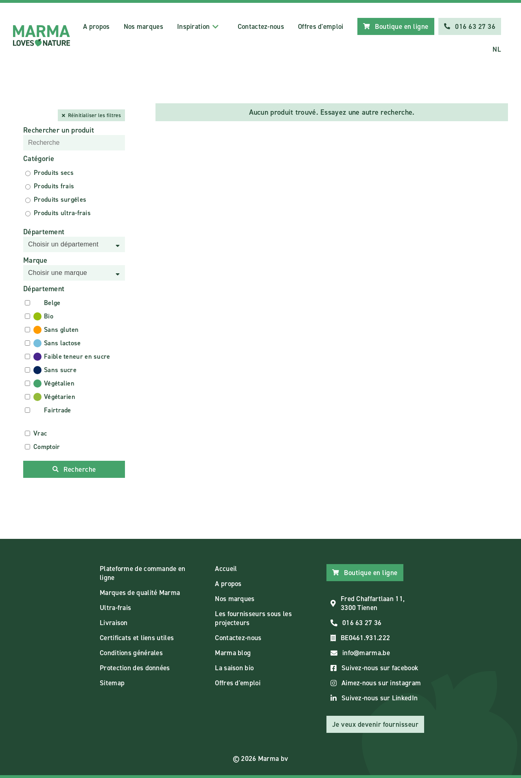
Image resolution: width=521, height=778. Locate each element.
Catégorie (39, 158)
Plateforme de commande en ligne (143, 573)
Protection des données (135, 667)
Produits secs (54, 172)
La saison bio (234, 667)
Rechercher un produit (58, 130)
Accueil (226, 568)
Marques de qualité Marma (140, 592)
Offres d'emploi (321, 26)
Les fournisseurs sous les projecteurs (253, 618)
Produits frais (54, 186)
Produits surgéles (60, 199)
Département (43, 232)
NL (497, 49)
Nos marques (143, 26)
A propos (96, 26)
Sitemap (112, 682)
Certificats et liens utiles (137, 637)
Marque (35, 260)
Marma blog (233, 652)
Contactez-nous (261, 26)
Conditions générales (131, 652)
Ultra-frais (115, 607)
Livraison (114, 622)
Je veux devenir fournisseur (375, 724)
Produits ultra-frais (62, 213)
